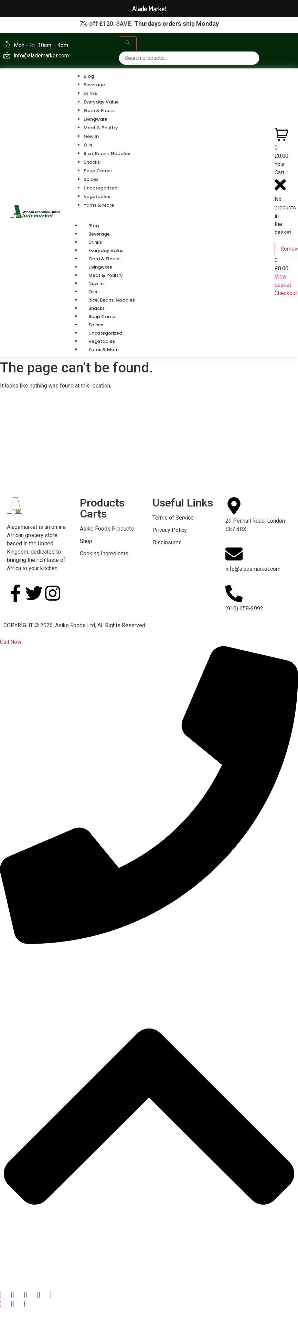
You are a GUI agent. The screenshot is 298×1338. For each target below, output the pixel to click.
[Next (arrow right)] (19, 1304)
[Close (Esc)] (45, 1295)
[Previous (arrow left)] (6, 1304)
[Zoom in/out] (6, 1295)
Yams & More (103, 349)
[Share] (32, 1295)
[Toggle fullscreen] (19, 1295)
